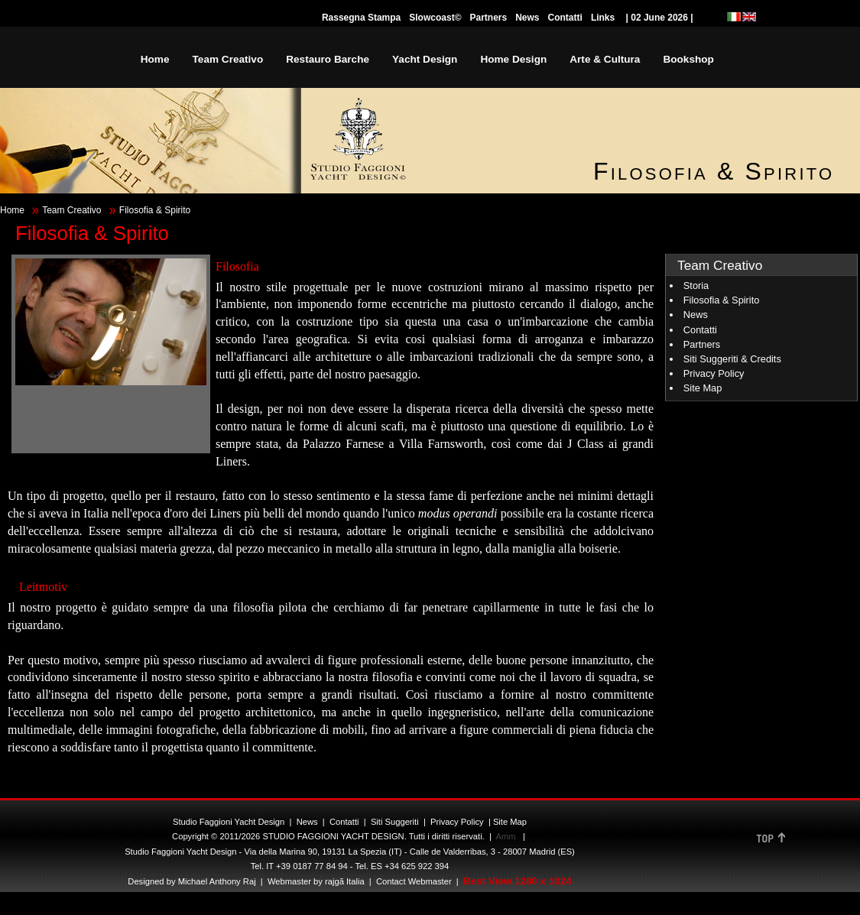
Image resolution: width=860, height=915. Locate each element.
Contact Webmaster (414, 881)
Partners (488, 17)
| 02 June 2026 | (659, 17)
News (527, 17)
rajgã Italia (344, 881)
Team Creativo (71, 210)
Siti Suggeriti (395, 821)
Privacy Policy (714, 373)
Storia (696, 285)
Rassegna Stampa (361, 17)
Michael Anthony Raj (217, 881)
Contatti (565, 17)
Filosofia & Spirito (721, 300)
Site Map (702, 388)
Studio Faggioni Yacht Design (228, 821)
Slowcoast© (435, 17)
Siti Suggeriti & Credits (732, 359)
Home (12, 210)
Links (603, 17)
